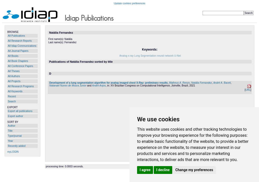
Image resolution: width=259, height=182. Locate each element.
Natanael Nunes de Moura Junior (68, 85)
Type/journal (14, 135)
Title (10, 130)
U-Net (177, 55)
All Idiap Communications (22, 45)
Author (11, 125)
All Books (13, 56)
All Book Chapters (18, 61)
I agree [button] (145, 170)
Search (12, 101)
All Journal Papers (18, 51)
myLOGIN (12, 151)
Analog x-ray (126, 55)
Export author (15, 116)
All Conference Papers (20, 66)
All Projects (14, 81)
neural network (165, 55)
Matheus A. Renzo (179, 82)
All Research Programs (21, 86)
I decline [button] (163, 170)
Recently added (17, 146)
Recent (12, 96)
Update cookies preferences (129, 3)
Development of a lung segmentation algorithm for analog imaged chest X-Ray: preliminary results (108, 82)
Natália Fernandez (201, 82)
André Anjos (99, 85)
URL (247, 89)
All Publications (16, 35)
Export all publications (20, 111)
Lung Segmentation (145, 55)
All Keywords (15, 91)
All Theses (14, 71)
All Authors (14, 76)
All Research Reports (20, 40)
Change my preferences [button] (194, 170)
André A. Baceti (222, 82)
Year (10, 141)
